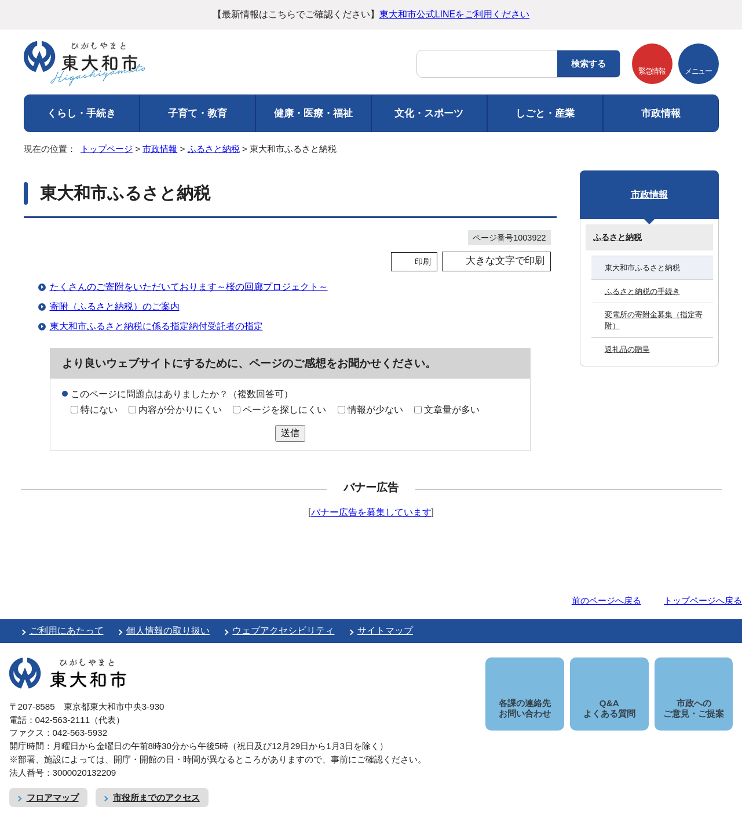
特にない (99, 410)
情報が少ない (375, 410)
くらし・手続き (81, 113)
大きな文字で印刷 (505, 260)
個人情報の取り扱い (168, 630)
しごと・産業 (545, 113)
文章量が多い (452, 410)
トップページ (107, 149)
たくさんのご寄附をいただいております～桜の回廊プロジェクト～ (189, 287)
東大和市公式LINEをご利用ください (454, 14)
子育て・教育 (197, 113)
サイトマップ (385, 630)
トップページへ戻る (703, 600)
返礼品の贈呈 (627, 349)
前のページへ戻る (606, 600)
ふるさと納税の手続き (642, 291)
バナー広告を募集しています (371, 512)
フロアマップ (53, 784)
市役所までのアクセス (156, 784)
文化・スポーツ (428, 113)
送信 (290, 433)
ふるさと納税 (214, 149)
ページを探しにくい (284, 410)
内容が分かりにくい (180, 410)
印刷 (423, 261)
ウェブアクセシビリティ (283, 630)
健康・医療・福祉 (313, 113)
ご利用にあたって (67, 630)
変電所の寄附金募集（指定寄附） (654, 320)
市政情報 (661, 113)
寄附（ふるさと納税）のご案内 (115, 306)
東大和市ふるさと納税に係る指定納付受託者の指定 (156, 326)
